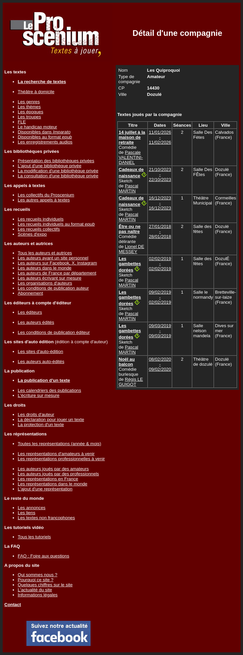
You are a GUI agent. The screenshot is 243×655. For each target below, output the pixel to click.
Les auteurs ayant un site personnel (53, 257)
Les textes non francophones (46, 517)
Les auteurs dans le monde (45, 268)
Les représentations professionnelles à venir (61, 458)
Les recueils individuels (41, 219)
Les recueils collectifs (39, 229)
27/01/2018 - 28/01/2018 (160, 231)
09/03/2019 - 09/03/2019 (160, 330)
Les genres (29, 101)
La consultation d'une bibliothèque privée (58, 175)
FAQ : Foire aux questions (43, 555)
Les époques (30, 111)
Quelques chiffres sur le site (45, 584)
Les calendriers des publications (49, 390)
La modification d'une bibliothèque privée (58, 170)
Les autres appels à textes (44, 199)
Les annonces (31, 507)
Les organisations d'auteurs (45, 283)
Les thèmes (29, 106)
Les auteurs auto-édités (41, 361)
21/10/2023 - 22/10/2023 (160, 174)
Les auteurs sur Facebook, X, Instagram (57, 262)
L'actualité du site (35, 589)
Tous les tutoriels (34, 536)
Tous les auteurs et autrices (45, 252)
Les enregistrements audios (45, 141)
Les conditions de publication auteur (53, 288)
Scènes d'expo (32, 234)
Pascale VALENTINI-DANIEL (131, 157)
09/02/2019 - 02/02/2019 (160, 297)
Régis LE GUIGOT (131, 382)
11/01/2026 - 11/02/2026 (160, 137)
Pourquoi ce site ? (35, 579)
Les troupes (29, 116)
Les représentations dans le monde (52, 483)
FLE (22, 121)
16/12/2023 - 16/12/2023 (160, 203)
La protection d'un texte (41, 424)
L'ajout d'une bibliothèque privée (49, 165)
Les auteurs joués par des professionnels (58, 473)
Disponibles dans (44, 131)
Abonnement (30, 293)
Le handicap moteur (37, 126)
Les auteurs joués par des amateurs (53, 468)
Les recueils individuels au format (56, 224)
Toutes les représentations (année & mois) (59, 443)
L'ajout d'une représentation (45, 488)
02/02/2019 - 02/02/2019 (160, 263)
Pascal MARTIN (128, 188)
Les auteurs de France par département (57, 273)
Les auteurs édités (36, 322)
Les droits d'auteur (36, 414)
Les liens (26, 512)
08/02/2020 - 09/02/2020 (160, 364)
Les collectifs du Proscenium (46, 194)
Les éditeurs (30, 312)
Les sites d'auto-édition (40, 351)
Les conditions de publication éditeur (54, 332)
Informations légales (37, 594)
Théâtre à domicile (36, 91)
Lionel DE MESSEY (131, 249)
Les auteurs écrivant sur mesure (49, 278)
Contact (12, 604)
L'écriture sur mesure (38, 395)
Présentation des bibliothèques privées (56, 160)
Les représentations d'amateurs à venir (56, 453)
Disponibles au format (45, 136)
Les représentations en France (48, 478)
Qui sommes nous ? (37, 574)
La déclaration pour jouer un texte (51, 419)
